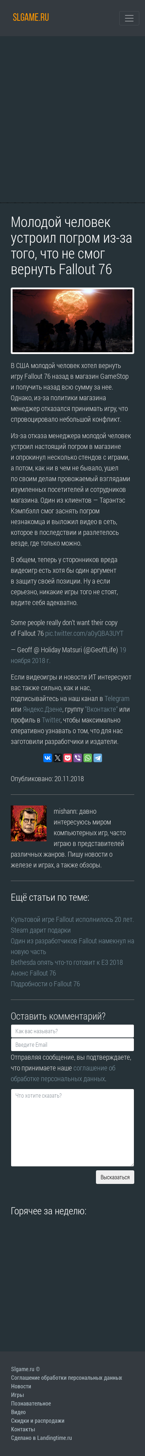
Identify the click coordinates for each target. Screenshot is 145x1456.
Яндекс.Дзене (42, 709)
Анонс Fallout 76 (33, 972)
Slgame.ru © (25, 1369)
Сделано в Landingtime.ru (41, 1438)
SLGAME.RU (31, 18)
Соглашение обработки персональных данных (66, 1377)
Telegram (117, 698)
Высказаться (115, 1177)
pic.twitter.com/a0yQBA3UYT (84, 633)
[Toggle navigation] (129, 18)
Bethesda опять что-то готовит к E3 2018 (67, 962)
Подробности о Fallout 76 (45, 983)
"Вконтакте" (101, 709)
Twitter (51, 719)
